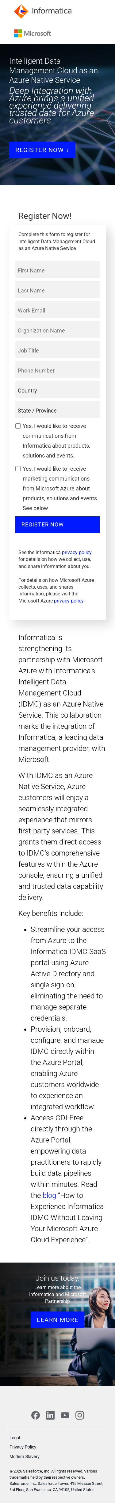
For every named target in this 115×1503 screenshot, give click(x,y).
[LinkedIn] (50, 1415)
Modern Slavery (25, 1456)
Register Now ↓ (42, 150)
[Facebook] (35, 1415)
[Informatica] (44, 11)
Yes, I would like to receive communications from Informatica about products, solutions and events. (56, 441)
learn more (57, 1320)
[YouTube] (65, 1415)
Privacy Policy (23, 1447)
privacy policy (77, 552)
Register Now (42, 524)
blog (49, 1195)
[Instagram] (79, 1415)
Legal (15, 1437)
